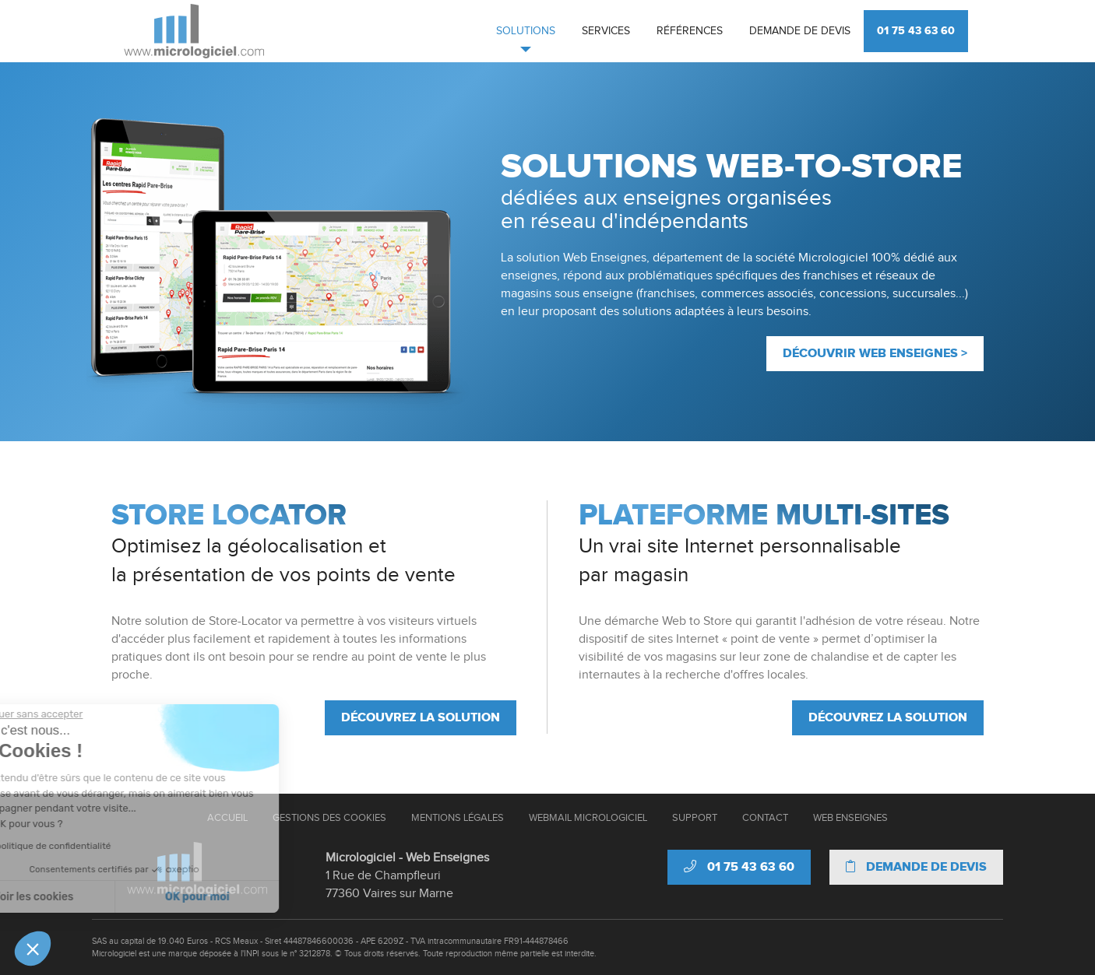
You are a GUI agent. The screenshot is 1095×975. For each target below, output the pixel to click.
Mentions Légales (457, 818)
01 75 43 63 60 (916, 30)
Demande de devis (799, 31)
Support (694, 818)
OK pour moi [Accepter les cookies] (126, 896)
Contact (765, 818)
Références (690, 31)
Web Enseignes (850, 818)
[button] (32, 948)
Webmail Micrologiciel (588, 818)
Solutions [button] (525, 31)
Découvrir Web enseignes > (875, 353)
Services (606, 31)
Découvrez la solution (420, 717)
